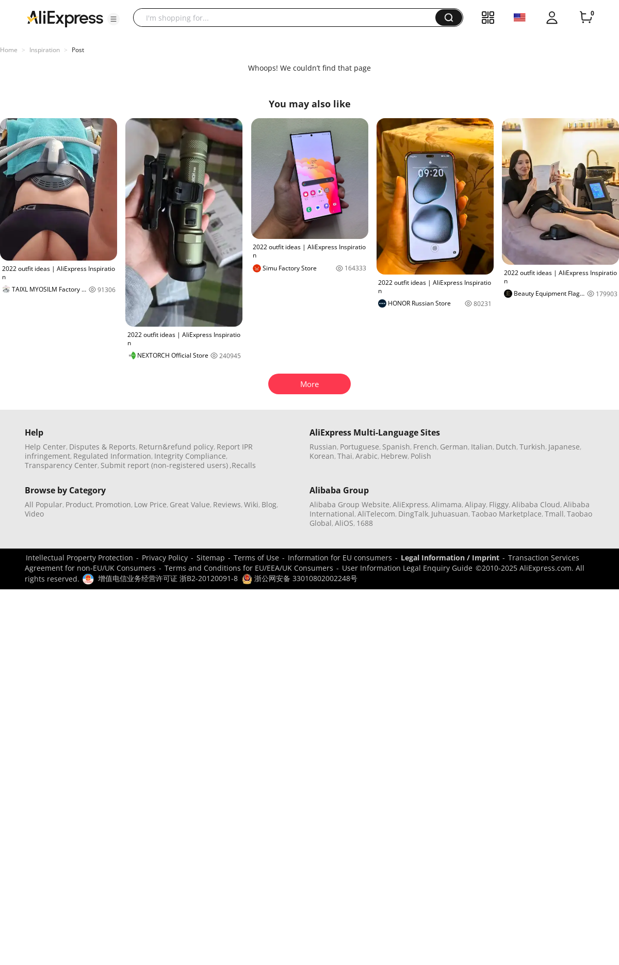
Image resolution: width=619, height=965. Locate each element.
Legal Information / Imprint (450, 557)
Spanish (396, 447)
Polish (421, 456)
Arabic (366, 456)
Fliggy (499, 504)
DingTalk (413, 514)
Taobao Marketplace (506, 514)
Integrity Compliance (190, 456)
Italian (482, 447)
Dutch (506, 447)
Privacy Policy (165, 557)
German (454, 447)
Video (34, 514)
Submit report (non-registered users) (164, 465)
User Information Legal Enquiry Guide (407, 568)
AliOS (344, 523)
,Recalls (243, 465)
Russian (323, 447)
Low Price (150, 504)
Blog (269, 504)
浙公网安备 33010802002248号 (299, 578)
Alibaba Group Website (349, 504)
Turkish (532, 447)
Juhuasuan (449, 514)
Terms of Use (256, 557)
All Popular (43, 504)
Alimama (446, 504)
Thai (344, 456)
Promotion (113, 504)
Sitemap (211, 557)
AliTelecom (376, 514)
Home (9, 49)
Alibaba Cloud (536, 504)
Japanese (564, 447)
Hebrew (394, 456)
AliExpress (410, 504)
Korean (322, 456)
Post (78, 49)
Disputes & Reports (102, 447)
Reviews (227, 504)
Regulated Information (112, 456)
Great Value (190, 504)
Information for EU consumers (340, 557)
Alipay (475, 504)
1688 (364, 523)
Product (79, 504)
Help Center (45, 447)
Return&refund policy (176, 447)
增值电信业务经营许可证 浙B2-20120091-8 (168, 578)
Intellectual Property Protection (79, 557)
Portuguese (359, 447)
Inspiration (44, 49)
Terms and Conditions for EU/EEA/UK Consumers (249, 568)
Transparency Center (61, 465)
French (425, 447)
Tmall (554, 514)
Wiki (251, 504)
